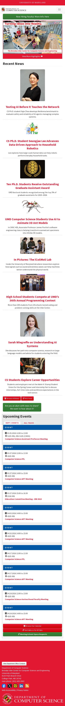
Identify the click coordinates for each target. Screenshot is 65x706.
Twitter (10, 686)
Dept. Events (13, 422)
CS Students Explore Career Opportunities (32, 380)
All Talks (29, 423)
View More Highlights (32, 56)
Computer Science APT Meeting (19, 479)
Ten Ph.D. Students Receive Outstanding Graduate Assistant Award (32, 186)
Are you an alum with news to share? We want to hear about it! (22, 407)
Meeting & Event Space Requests (32, 634)
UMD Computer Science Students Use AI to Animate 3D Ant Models (32, 221)
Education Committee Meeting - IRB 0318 (23, 499)
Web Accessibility (9, 690)
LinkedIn (21, 686)
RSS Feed (27, 398)
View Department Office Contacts (14, 663)
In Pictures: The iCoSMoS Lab (32, 259)
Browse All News (11, 398)
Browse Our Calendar (32, 626)
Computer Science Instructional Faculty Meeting (26, 599)
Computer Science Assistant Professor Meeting (26, 439)
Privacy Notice (22, 690)
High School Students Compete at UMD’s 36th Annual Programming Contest (32, 298)
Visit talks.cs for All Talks (33, 630)
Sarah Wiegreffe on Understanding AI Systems (32, 344)
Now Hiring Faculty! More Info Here (32, 16)
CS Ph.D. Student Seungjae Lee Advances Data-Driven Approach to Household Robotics (32, 144)
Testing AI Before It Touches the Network (32, 107)
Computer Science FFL (15, 459)
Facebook (4, 686)
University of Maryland (32, 3)
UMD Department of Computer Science (26, 9)
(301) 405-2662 (18, 681)
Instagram (15, 686)
